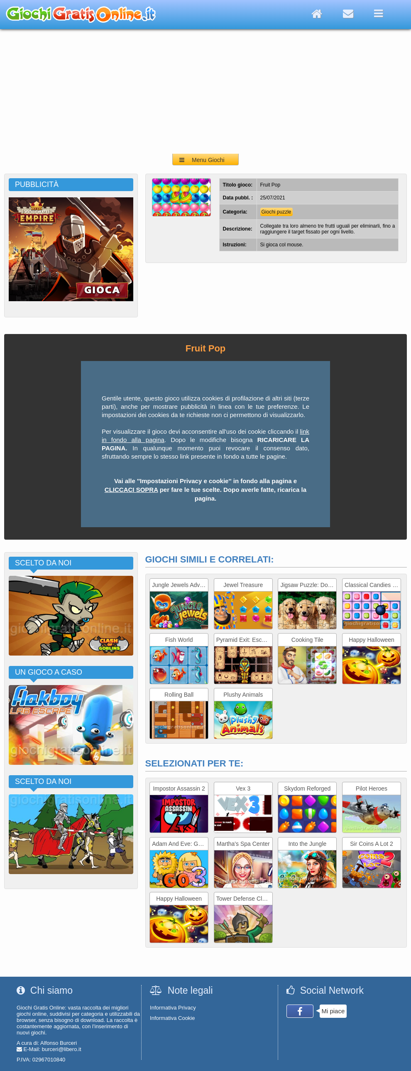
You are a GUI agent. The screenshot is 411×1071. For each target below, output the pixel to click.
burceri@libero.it (61, 1049)
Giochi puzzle (276, 212)
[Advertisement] (205, 91)
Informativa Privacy (173, 1008)
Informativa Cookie (172, 1018)
